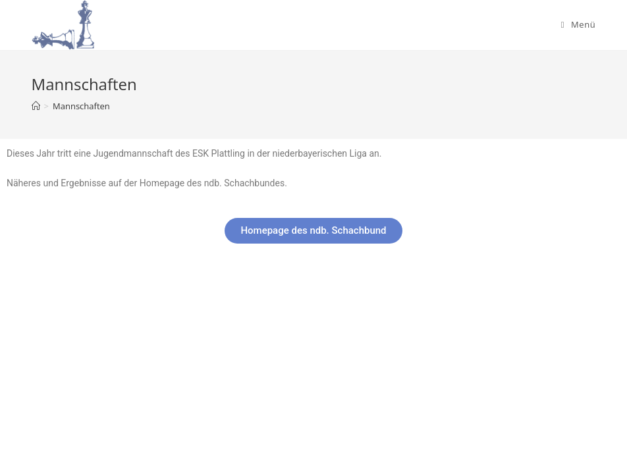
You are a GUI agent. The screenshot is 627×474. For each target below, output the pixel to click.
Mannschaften (81, 106)
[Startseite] (36, 106)
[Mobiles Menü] (578, 24)
